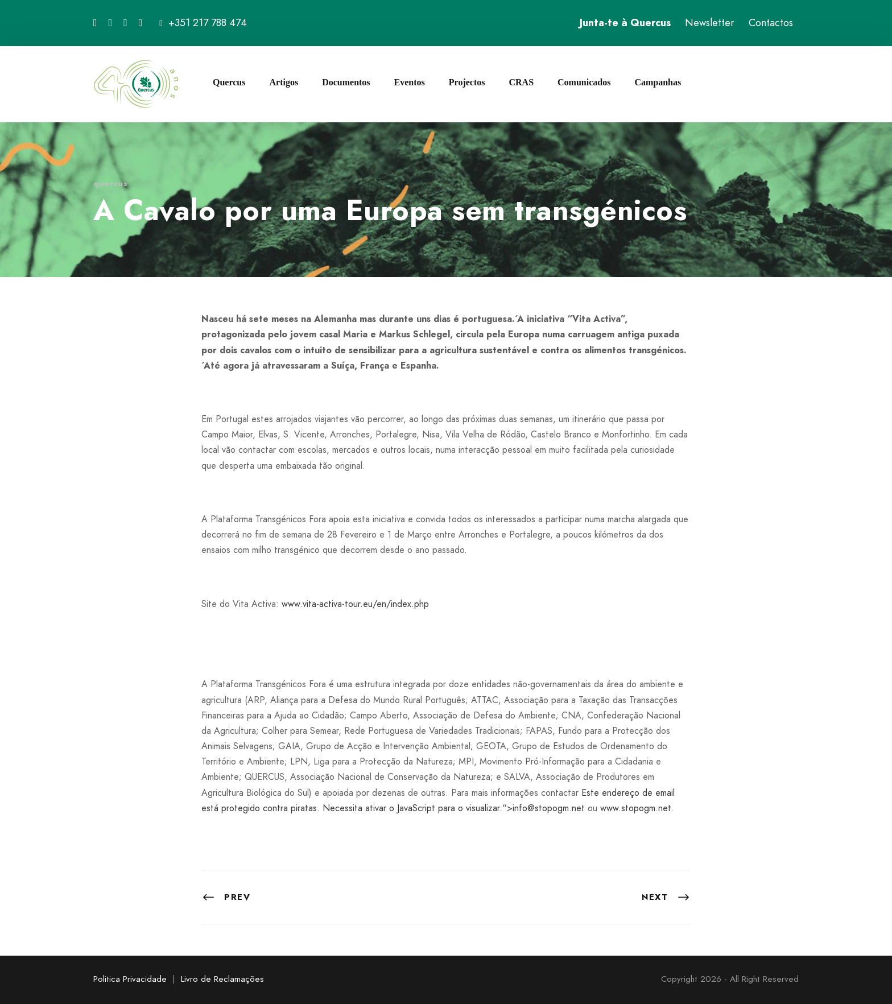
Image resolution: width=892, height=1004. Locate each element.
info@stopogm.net (549, 808)
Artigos (283, 82)
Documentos (346, 82)
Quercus (229, 82)
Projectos (467, 82)
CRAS (521, 82)
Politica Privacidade (130, 979)
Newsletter (709, 22)
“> (507, 808)
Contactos (771, 22)
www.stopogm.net (635, 808)
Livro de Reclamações (222, 979)
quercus (110, 183)
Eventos (409, 82)
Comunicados (584, 82)
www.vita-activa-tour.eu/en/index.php (355, 603)
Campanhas (657, 82)
